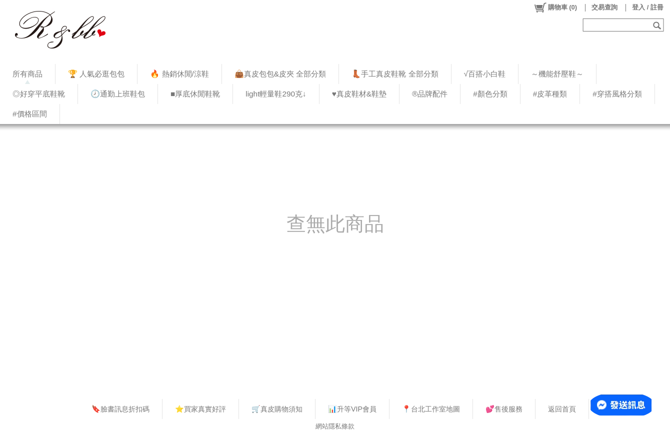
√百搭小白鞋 (485, 74)
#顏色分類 (490, 94)
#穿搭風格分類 (617, 94)
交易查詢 (605, 7)
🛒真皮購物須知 (277, 409)
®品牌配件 (430, 94)
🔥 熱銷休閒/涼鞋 (179, 74)
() (555, 7)
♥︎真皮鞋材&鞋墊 (359, 94)
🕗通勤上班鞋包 (117, 94)
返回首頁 (562, 409)
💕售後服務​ (504, 409)
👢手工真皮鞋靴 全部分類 (395, 74)
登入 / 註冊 (648, 7)
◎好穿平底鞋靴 (38, 94)
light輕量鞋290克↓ (276, 94)
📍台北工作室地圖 (431, 409)
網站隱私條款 (335, 426)
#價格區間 (29, 114)
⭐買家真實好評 (200, 409)
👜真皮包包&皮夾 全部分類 (280, 74)
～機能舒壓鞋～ (557, 74)
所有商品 (27, 74)
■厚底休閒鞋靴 (195, 94)
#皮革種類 (550, 94)
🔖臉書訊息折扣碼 (121, 409)
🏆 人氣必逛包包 (96, 74)
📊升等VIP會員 (352, 409)
